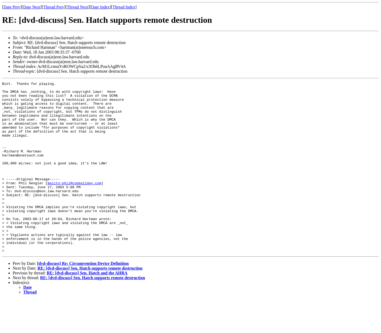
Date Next (31, 7)
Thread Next (77, 7)
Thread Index (123, 7)
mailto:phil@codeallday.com (74, 203)
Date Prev (11, 7)
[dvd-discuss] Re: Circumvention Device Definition (83, 297)
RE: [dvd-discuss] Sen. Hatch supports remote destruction (90, 302)
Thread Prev (53, 7)
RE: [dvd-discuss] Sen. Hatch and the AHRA (87, 307)
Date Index (100, 7)
